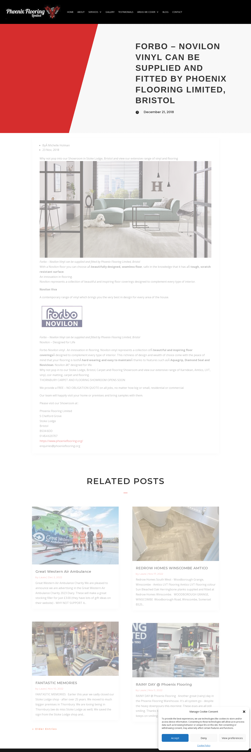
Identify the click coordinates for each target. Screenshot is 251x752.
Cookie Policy (203, 745)
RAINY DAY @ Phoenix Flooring (164, 684)
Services (93, 12)
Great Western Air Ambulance (63, 571)
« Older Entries (44, 729)
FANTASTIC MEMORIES (56, 683)
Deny (204, 738)
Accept (175, 738)
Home (70, 12)
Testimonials (125, 12)
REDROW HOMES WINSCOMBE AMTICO (172, 568)
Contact (177, 12)
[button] (244, 711)
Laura (42, 577)
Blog (165, 12)
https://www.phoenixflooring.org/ (61, 441)
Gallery (110, 12)
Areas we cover (146, 12)
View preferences (232, 738)
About (81, 12)
